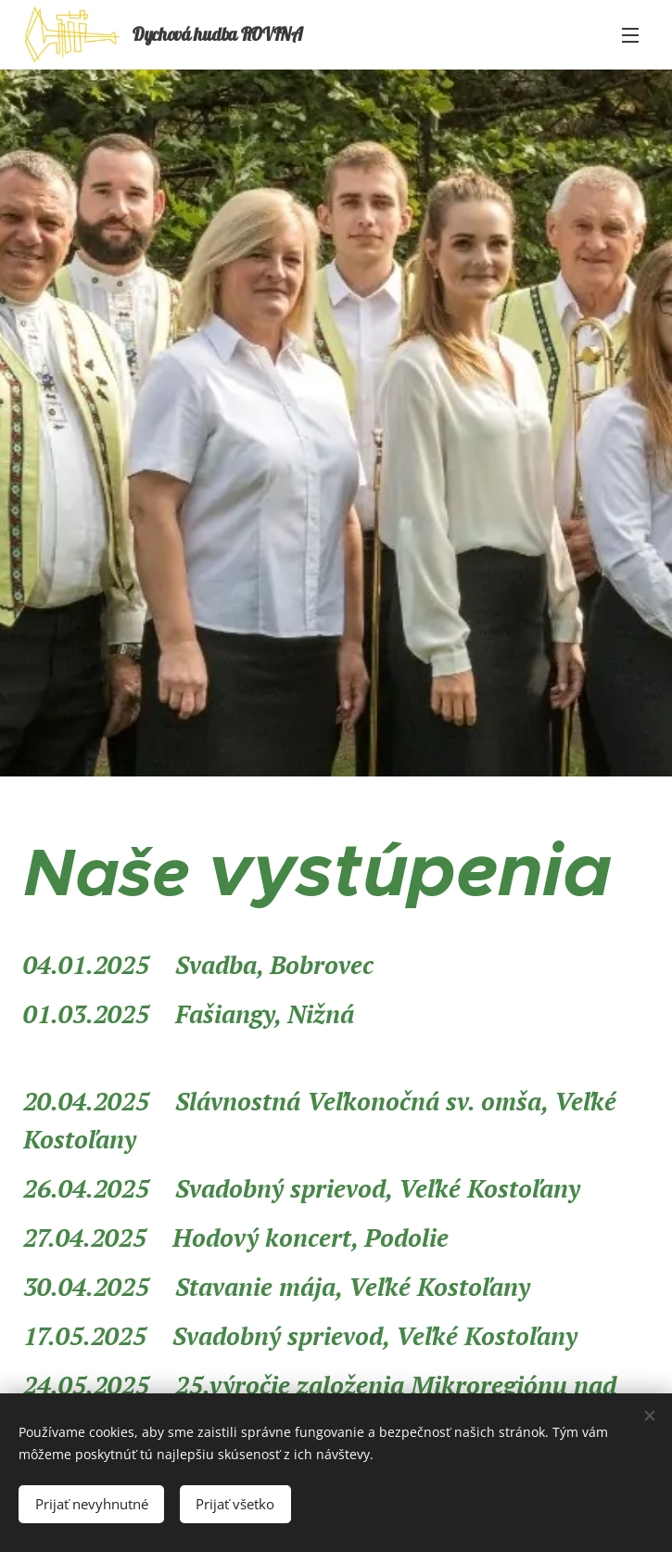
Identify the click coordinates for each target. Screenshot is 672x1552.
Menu (630, 35)
